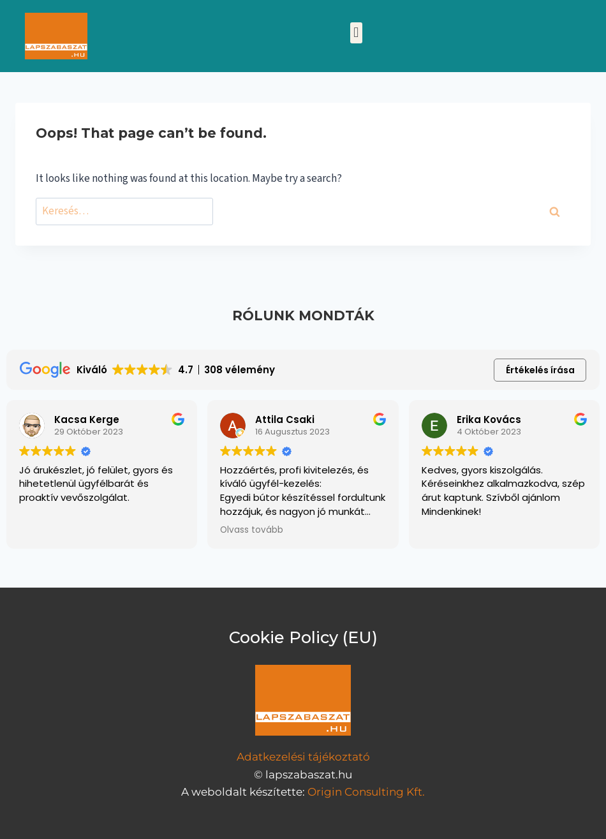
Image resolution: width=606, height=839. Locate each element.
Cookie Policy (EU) (303, 637)
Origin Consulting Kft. (366, 791)
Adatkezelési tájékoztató (303, 756)
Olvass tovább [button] (251, 530)
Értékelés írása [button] (540, 370)
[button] (356, 32)
